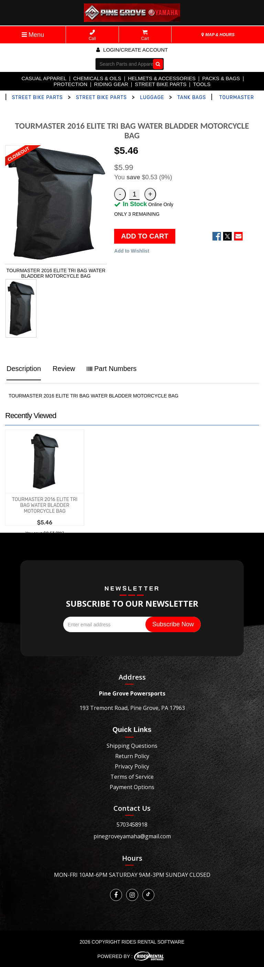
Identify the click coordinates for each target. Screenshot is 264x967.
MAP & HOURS (217, 34)
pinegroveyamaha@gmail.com (132, 836)
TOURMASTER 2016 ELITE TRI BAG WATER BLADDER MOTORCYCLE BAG (44, 505)
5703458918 (132, 824)
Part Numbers (111, 368)
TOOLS (202, 84)
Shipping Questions (132, 746)
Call (92, 35)
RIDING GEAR (111, 84)
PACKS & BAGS (221, 78)
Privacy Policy (132, 766)
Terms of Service (132, 777)
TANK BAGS (191, 97)
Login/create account (132, 50)
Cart (145, 35)
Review (64, 368)
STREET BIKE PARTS (160, 84)
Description (24, 368)
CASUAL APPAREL (43, 78)
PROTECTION (70, 84)
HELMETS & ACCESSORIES (162, 78)
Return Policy (132, 756)
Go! (156, 63)
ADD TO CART (144, 236)
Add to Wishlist (131, 251)
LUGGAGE (152, 97)
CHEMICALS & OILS (97, 78)
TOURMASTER (236, 97)
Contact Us (132, 808)
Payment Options (132, 787)
